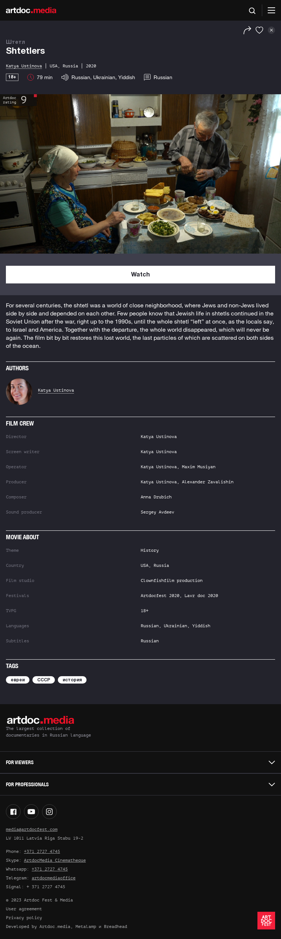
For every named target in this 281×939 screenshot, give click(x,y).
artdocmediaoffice (53, 877)
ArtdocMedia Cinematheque (55, 860)
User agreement (24, 908)
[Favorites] (259, 30)
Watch (140, 275)
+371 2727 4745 (42, 851)
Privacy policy (24, 917)
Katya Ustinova (56, 390)
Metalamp (85, 926)
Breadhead (115, 926)
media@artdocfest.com (31, 829)
